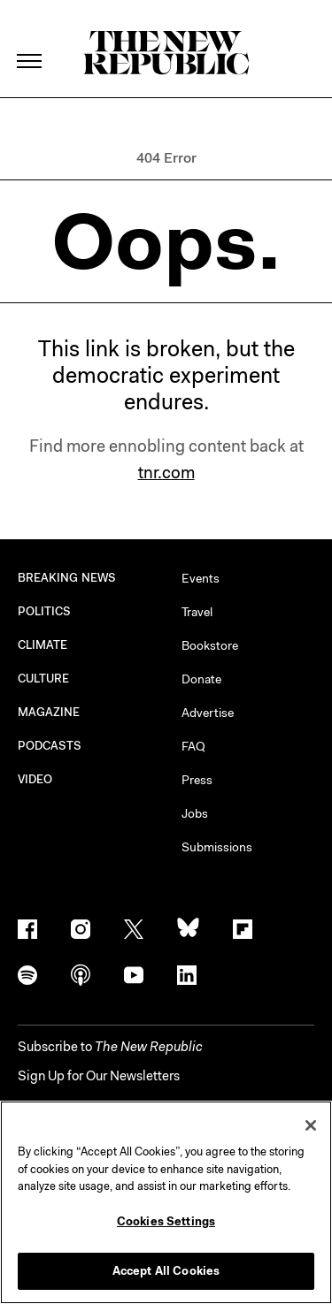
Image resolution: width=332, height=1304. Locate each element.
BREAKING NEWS (67, 577)
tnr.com (166, 472)
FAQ (193, 746)
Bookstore (209, 645)
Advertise (207, 713)
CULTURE (44, 678)
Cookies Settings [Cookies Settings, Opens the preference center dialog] (166, 1221)
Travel (196, 612)
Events (200, 578)
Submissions (216, 847)
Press (196, 780)
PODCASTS (50, 745)
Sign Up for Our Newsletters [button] (99, 1076)
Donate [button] (201, 679)
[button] (110, 1047)
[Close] (310, 1125)
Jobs (194, 813)
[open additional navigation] (30, 39)
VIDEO (35, 779)
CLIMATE (43, 644)
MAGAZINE (49, 712)
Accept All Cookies (166, 1270)
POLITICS (45, 611)
